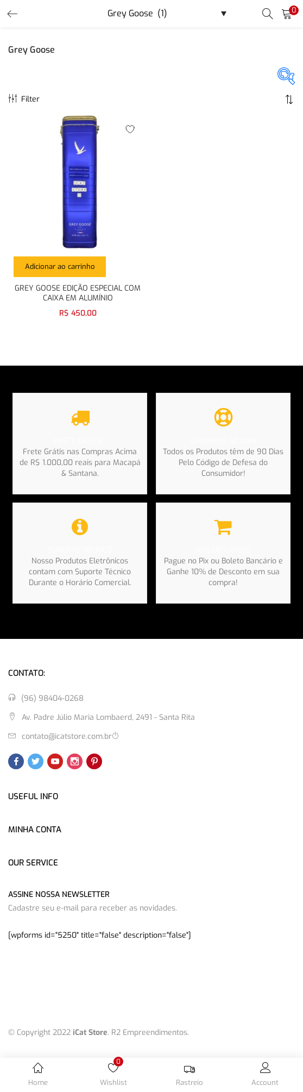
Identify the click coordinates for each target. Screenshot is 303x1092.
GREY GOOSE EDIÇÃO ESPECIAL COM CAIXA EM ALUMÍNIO (78, 293)
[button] (287, 13)
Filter (24, 99)
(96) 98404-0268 (52, 698)
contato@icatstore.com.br (67, 736)
